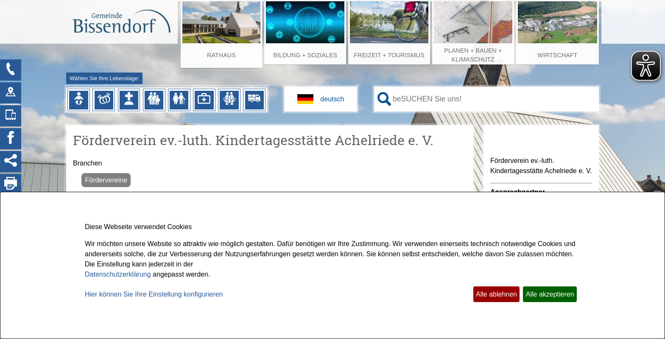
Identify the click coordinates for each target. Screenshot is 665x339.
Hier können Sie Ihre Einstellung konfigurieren (154, 294)
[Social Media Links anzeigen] (10, 161)
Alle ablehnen (496, 294)
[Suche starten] (384, 99)
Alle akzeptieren (550, 294)
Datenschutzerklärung (118, 274)
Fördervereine (106, 180)
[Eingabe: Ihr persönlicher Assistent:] (494, 98)
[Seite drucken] (10, 184)
